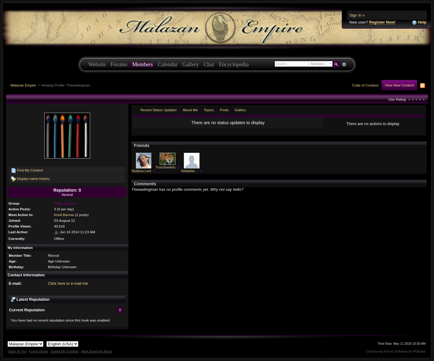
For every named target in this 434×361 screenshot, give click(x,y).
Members (142, 64)
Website (97, 64)
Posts (224, 110)
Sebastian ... (189, 171)
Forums (119, 64)
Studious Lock (141, 171)
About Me (190, 110)
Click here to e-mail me (68, 283)
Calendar (168, 64)
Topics (209, 110)
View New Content (399, 85)
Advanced (344, 64)
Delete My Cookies (65, 351)
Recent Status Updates (158, 110)
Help (419, 22)
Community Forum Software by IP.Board (396, 351)
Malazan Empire (23, 85)
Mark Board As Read (96, 351)
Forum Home (38, 351)
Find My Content (27, 170)
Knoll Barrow (64, 215)
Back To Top (17, 351)
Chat (209, 64)
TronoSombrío (165, 167)
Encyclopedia (234, 64)
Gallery (190, 64)
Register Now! (382, 22)
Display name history (30, 179)
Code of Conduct (365, 85)
